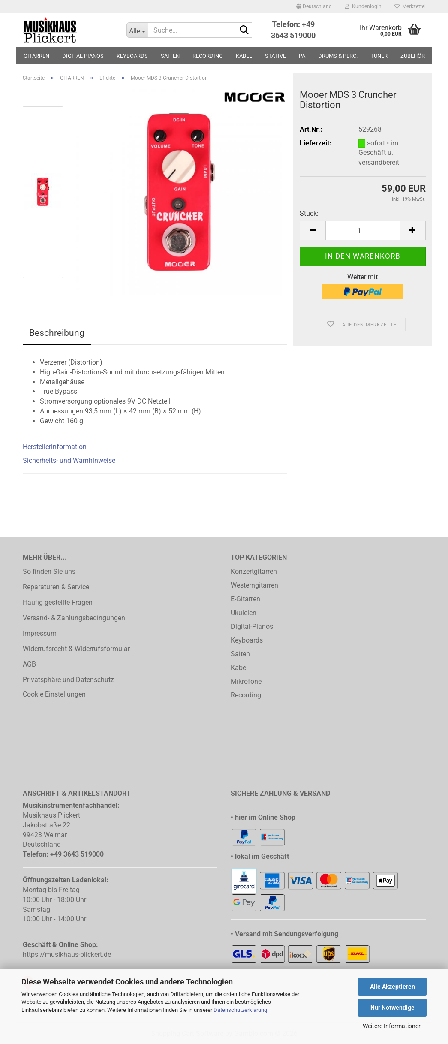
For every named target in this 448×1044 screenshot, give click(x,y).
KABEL (244, 56)
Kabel (239, 668)
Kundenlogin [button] (363, 6)
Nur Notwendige (392, 1007)
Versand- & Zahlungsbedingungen (74, 618)
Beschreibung (56, 333)
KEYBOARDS (132, 56)
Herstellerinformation (55, 447)
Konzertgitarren (254, 571)
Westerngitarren (254, 585)
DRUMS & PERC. (338, 56)
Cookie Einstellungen (54, 694)
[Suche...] (137, 30)
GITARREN (36, 56)
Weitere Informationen (392, 1026)
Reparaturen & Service (56, 587)
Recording (246, 695)
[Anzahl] (362, 230)
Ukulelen (243, 613)
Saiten (240, 654)
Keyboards (247, 640)
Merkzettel (410, 6)
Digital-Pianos (252, 626)
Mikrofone (246, 681)
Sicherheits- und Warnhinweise (69, 460)
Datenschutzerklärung (240, 1010)
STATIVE (275, 56)
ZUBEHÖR (412, 56)
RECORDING (207, 56)
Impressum (40, 633)
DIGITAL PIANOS (83, 56)
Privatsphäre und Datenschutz (68, 680)
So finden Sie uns (49, 571)
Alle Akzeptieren (392, 986)
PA (302, 56)
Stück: (309, 213)
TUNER (379, 56)
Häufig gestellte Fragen (58, 602)
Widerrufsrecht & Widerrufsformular (76, 649)
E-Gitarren (245, 599)
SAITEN (170, 56)
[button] (314, 6)
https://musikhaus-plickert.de (67, 954)
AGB (29, 664)
